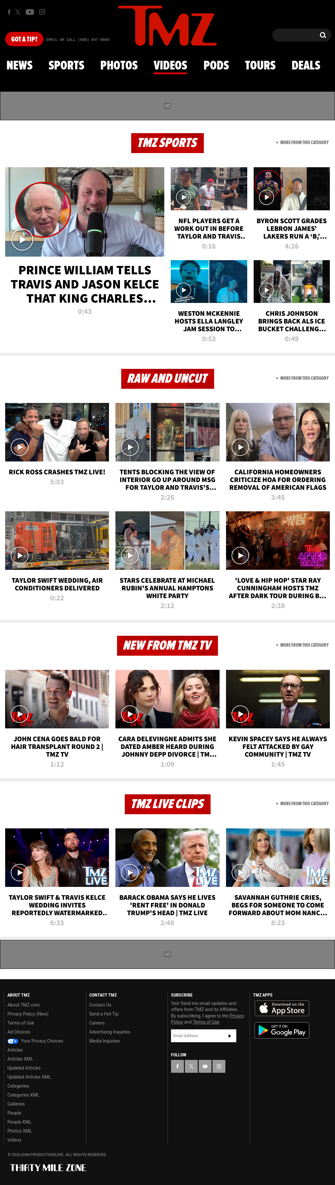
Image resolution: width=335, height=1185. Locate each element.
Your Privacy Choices (35, 1041)
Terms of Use (20, 1022)
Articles (15, 1050)
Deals (306, 66)
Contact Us (100, 1004)
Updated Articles (24, 1068)
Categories (18, 1086)
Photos (119, 66)
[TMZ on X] (18, 12)
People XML (19, 1122)
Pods (216, 66)
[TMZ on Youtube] (30, 12)
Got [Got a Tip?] (24, 39)
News (19, 66)
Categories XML (23, 1095)
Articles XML (20, 1059)
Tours (260, 66)
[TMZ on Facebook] (9, 12)
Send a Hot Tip (104, 1013)
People (14, 1113)
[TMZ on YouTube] (205, 1066)
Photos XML (19, 1131)
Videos (170, 66)
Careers (97, 1022)
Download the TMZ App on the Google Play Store (282, 1030)
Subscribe (229, 1035)
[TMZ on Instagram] (42, 12)
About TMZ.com (23, 1004)
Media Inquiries (104, 1041)
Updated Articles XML (29, 1077)
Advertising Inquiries (109, 1032)
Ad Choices (18, 1032)
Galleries (16, 1104)
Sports (66, 66)
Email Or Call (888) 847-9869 (77, 40)
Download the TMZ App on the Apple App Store (282, 1008)
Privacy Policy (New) (27, 1013)
